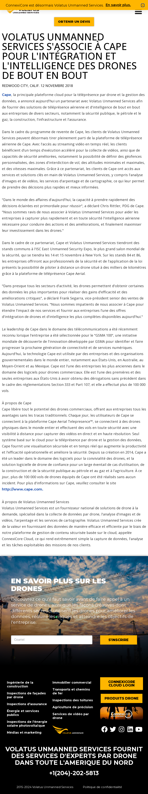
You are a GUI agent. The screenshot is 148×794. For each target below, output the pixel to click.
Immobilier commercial (71, 682)
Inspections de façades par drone (26, 695)
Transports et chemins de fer (71, 691)
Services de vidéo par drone (70, 716)
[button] (138, 11)
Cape (6, 95)
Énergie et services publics (23, 713)
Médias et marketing (24, 732)
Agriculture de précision (72, 707)
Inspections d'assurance (27, 704)
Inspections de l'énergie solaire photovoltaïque (27, 723)
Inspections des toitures (72, 700)
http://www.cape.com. (22, 489)
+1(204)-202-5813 (74, 773)
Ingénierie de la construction (20, 684)
